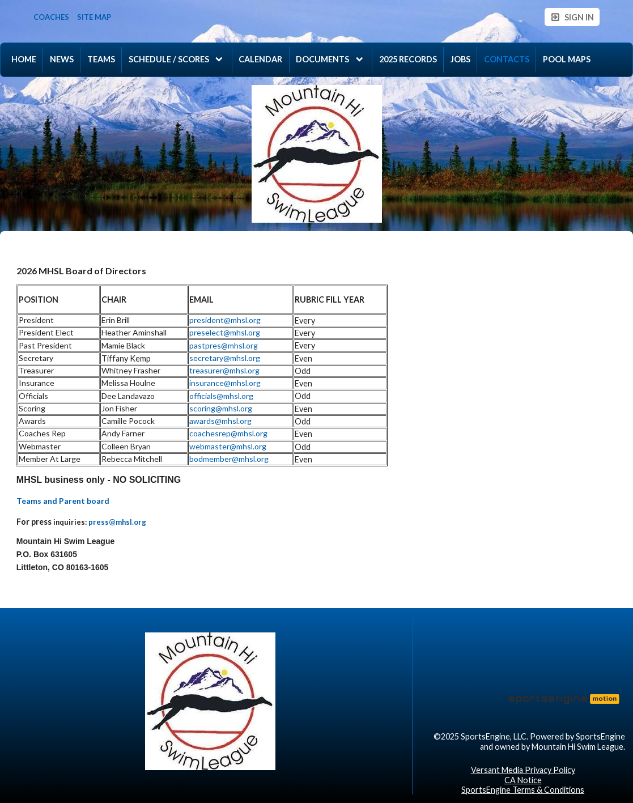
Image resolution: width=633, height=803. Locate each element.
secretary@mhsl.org (224, 358)
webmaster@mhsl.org (227, 446)
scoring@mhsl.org (220, 408)
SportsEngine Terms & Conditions (522, 789)
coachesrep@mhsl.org (228, 433)
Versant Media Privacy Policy (523, 770)
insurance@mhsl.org (225, 383)
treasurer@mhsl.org (224, 370)
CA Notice (523, 780)
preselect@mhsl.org (224, 332)
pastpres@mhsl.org (223, 345)
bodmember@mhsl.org (229, 459)
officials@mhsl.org (221, 396)
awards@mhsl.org (220, 421)
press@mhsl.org (117, 521)
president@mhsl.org (225, 320)
